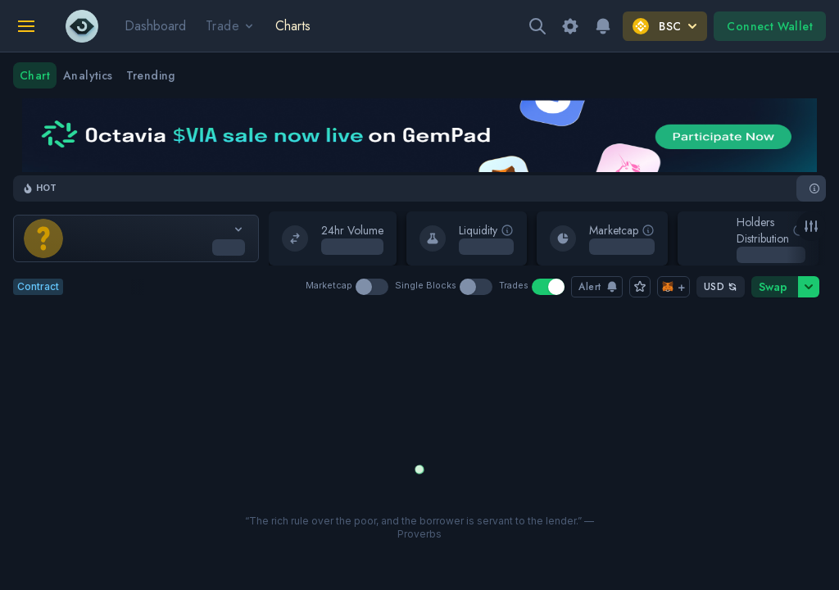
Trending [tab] (150, 75)
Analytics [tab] (88, 75)
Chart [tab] (35, 75)
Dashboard (155, 25)
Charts (293, 25)
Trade (231, 25)
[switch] (372, 287)
